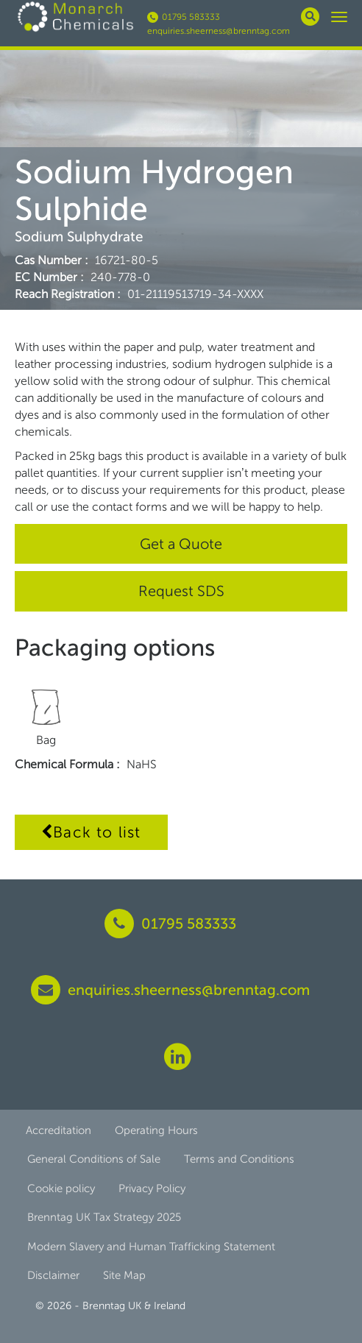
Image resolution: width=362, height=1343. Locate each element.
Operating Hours (156, 1130)
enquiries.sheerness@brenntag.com (218, 31)
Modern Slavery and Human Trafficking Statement (151, 1246)
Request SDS (181, 591)
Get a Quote (181, 544)
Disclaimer (53, 1275)
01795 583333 (183, 17)
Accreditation (58, 1130)
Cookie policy (61, 1188)
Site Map (124, 1275)
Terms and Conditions (239, 1159)
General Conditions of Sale (93, 1159)
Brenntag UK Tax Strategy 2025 (104, 1217)
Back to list (91, 832)
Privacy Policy (151, 1188)
